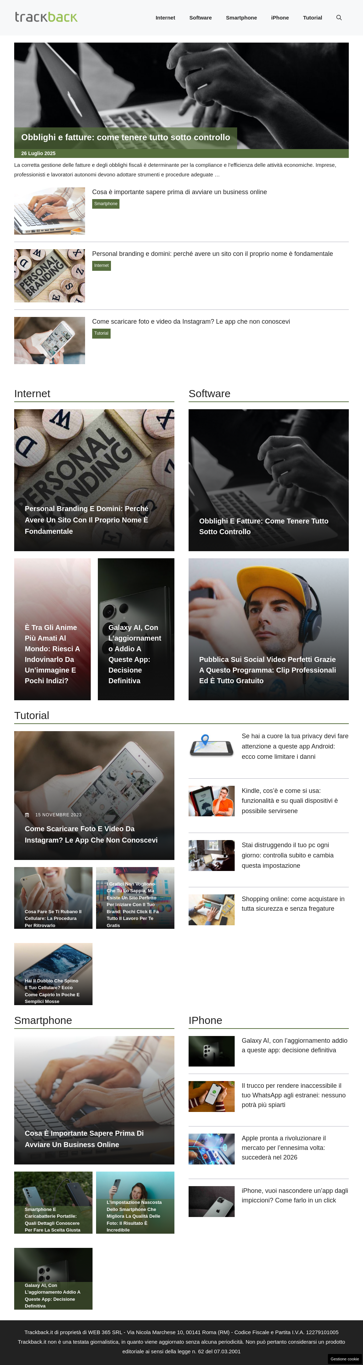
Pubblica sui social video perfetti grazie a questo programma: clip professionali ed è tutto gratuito (267, 670)
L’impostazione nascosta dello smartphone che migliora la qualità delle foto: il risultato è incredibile (134, 1176)
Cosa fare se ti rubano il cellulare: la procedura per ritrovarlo (53, 905)
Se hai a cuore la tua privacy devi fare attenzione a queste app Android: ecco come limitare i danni (295, 746)
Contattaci (229, 1303)
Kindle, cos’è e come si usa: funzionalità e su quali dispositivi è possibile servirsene (290, 801)
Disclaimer (229, 1353)
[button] (339, 17)
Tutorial (312, 18)
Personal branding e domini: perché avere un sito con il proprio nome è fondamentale (212, 253)
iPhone (280, 18)
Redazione (162, 1353)
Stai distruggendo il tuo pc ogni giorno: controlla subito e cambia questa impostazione (288, 855)
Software (200, 18)
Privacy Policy (195, 1353)
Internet (165, 18)
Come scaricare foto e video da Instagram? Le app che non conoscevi (191, 321)
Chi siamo (133, 1353)
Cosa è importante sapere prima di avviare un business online (179, 192)
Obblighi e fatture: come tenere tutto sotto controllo (125, 137)
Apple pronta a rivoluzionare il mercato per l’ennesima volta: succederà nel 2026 (284, 1121)
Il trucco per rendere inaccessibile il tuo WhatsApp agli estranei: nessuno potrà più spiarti (294, 1069)
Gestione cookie (345, 1359)
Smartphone (241, 18)
